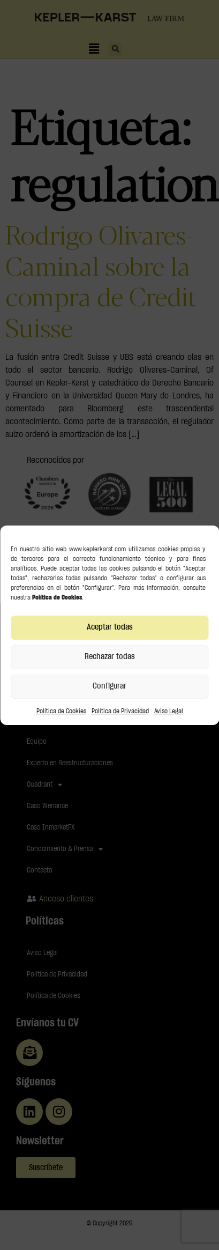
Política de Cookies (61, 711)
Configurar (109, 686)
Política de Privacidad (120, 711)
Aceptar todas (110, 627)
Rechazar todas (110, 657)
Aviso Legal (168, 711)
